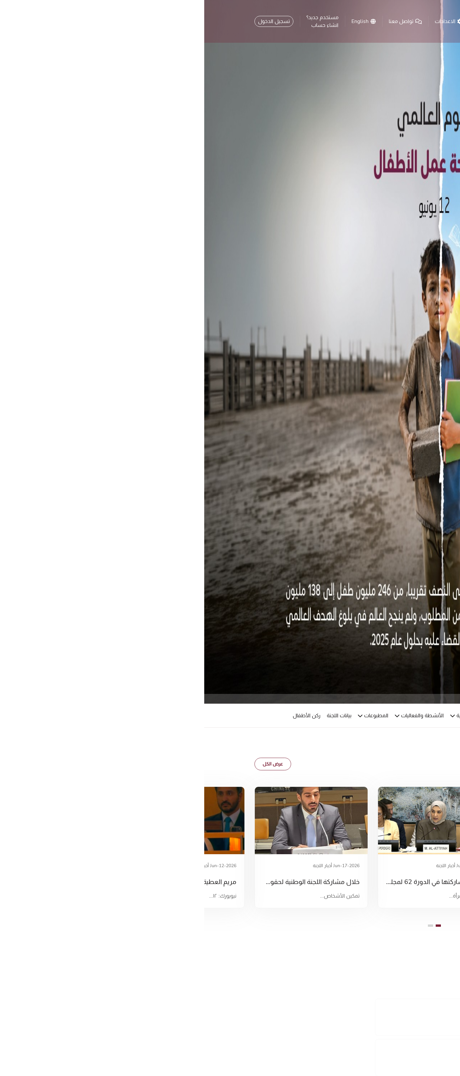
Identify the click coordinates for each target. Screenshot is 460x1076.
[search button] (278, 22)
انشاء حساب (120, 25)
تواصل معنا (201, 21)
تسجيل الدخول (70, 21)
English (159, 21)
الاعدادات (244, 21)
